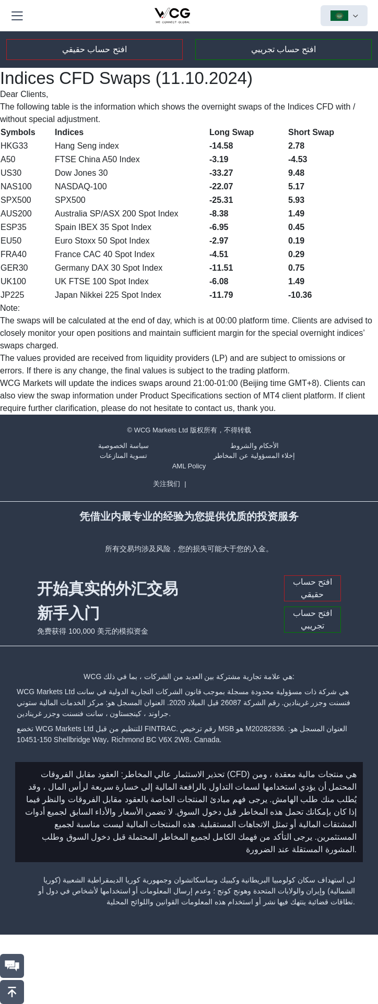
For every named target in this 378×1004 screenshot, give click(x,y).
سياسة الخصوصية (123, 446)
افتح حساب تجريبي (283, 49)
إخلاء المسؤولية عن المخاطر (254, 455)
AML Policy (189, 466)
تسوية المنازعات (124, 455)
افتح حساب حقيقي (94, 49)
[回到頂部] (12, 992)
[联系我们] (12, 966)
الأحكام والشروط (254, 446)
